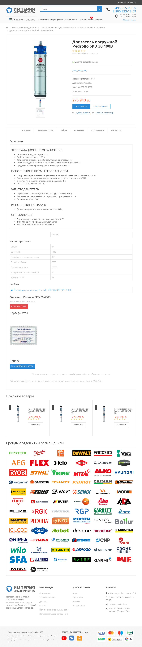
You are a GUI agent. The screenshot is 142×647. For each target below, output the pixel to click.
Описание (26, 130)
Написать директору (127, 2)
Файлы (64, 130)
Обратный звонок (129, 20)
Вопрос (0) (116, 130)
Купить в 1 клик (100, 106)
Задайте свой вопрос (22, 366)
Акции (75, 593)
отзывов (77, 53)
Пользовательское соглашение (53, 614)
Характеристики (46, 130)
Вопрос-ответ (79, 605)
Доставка (43, 601)
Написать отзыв (90, 53)
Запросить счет (79, 70)
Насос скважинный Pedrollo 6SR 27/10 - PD (123, 411)
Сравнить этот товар (104, 112)
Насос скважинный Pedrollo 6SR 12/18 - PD (37, 411)
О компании (44, 593)
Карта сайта (78, 597)
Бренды (76, 601)
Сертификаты (97, 130)
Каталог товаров (24, 19)
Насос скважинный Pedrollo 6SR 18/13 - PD (80, 411)
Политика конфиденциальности (53, 609)
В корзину (81, 106)
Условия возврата (47, 597)
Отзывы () (79, 130)
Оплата (42, 605)
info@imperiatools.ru (118, 604)
